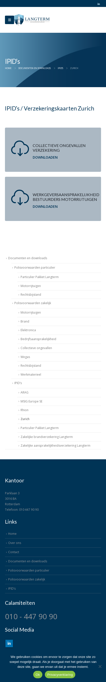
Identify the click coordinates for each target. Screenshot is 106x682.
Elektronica (28, 330)
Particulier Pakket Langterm (40, 277)
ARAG (24, 392)
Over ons (14, 543)
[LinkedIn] (98, 3)
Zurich (25, 419)
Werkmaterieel (31, 374)
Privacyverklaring (60, 675)
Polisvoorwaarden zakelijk (32, 303)
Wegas (25, 357)
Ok (38, 675)
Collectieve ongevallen (36, 348)
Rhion (24, 410)
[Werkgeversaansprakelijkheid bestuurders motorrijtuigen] (53, 199)
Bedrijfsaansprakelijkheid (38, 339)
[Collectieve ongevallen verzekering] (53, 150)
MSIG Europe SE (31, 401)
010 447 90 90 (29, 509)
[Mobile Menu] (9, 20)
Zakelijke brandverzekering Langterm (47, 437)
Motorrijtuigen (31, 286)
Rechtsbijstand (31, 294)
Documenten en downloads (27, 258)
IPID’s (18, 383)
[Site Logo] (32, 20)
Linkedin (9, 643)
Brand (25, 321)
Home (12, 534)
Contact (13, 552)
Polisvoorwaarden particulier (34, 267)
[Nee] (99, 666)
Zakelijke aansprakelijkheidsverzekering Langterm (55, 445)
